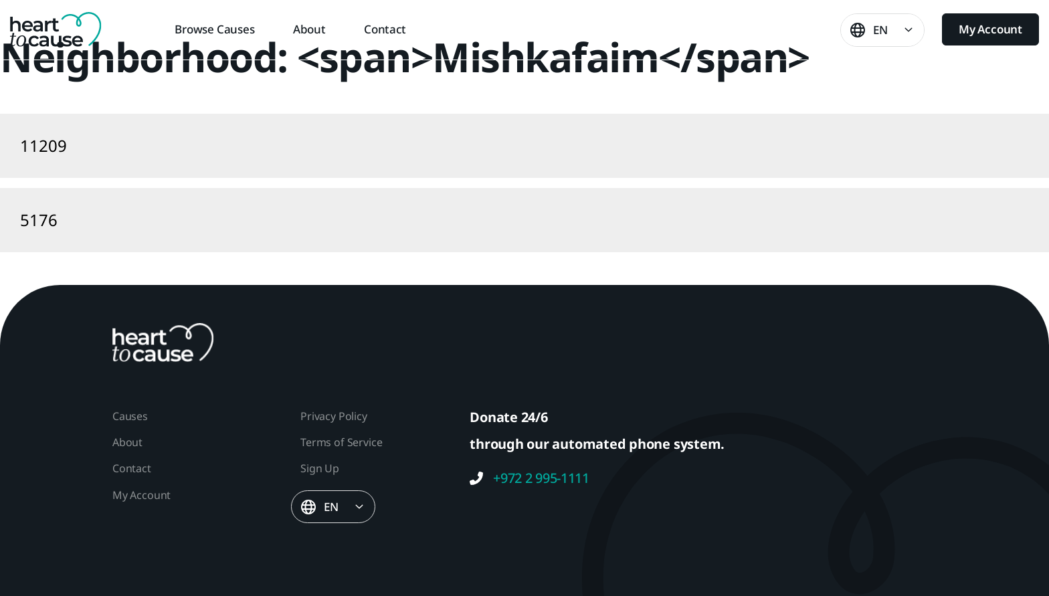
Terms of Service (341, 442)
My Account (990, 29)
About (309, 29)
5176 (39, 220)
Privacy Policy (333, 416)
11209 (43, 145)
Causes (130, 416)
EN (880, 29)
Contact (385, 29)
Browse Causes (215, 29)
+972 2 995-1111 (529, 478)
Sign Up (319, 468)
